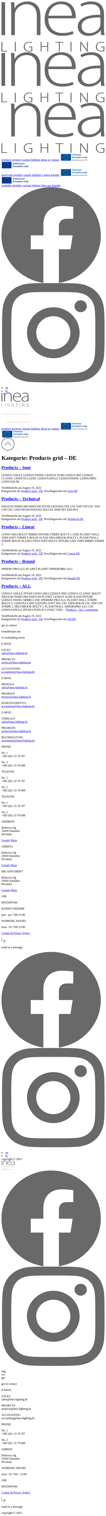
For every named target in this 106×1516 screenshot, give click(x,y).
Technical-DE (75, 519)
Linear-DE (74, 553)
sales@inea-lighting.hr (14, 653)
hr (6, 390)
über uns (46, 185)
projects (16, 159)
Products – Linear (18, 526)
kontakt (55, 175)
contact (55, 159)
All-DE (71, 619)
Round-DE (74, 578)
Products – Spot (16, 467)
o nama (46, 175)
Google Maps (9, 840)
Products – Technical (20, 498)
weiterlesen (82, 609)
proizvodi (6, 175)
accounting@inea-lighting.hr (18, 671)
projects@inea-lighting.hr (16, 662)
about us (45, 159)
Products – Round (18, 561)
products (6, 159)
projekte (17, 185)
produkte (6, 185)
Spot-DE (73, 491)
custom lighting (31, 159)
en (6, 387)
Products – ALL (16, 586)
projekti (17, 175)
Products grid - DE (32, 491)
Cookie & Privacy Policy (15, 933)
